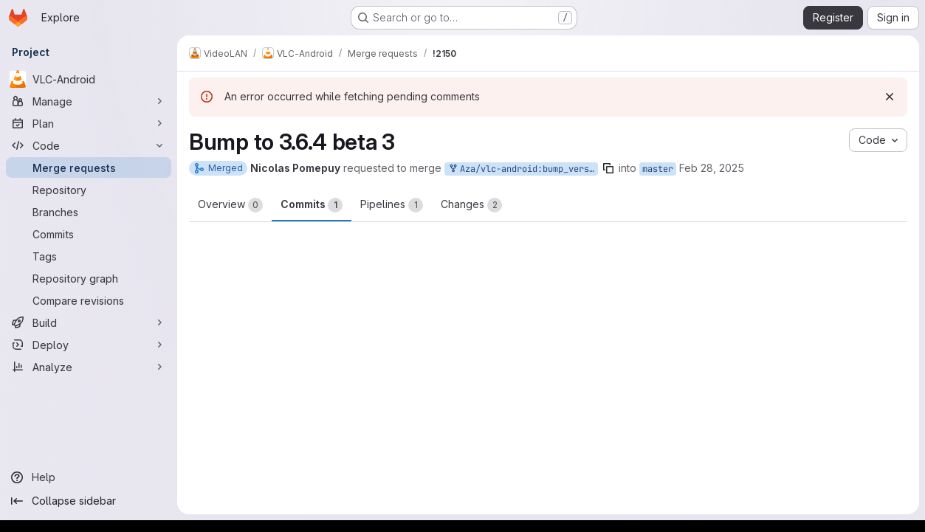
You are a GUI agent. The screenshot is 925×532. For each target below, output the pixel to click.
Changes (471, 205)
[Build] (88, 322)
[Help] (88, 477)
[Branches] (88, 211)
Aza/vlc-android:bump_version (522, 169)
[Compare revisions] (88, 300)
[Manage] (88, 101)
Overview (230, 205)
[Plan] (88, 123)
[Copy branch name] (608, 168)
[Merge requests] (88, 167)
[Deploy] (88, 344)
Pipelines (391, 205)
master (657, 169)
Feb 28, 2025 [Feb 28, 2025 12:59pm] (711, 168)
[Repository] (88, 189)
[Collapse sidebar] (88, 501)
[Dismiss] (889, 97)
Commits (312, 205)
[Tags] (88, 256)
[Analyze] (88, 366)
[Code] (88, 145)
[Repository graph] (88, 278)
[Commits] (88, 234)
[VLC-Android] (88, 79)
